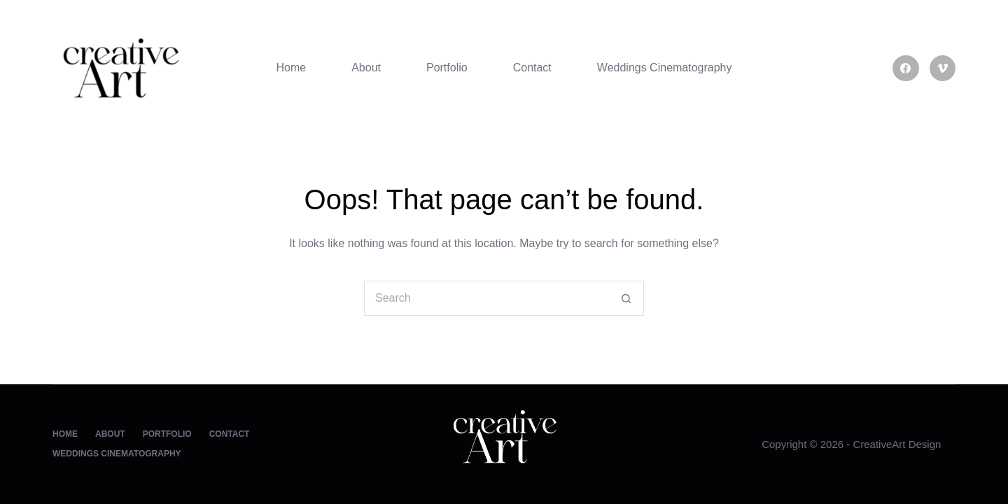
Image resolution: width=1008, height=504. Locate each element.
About (366, 68)
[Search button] (626, 298)
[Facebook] (905, 68)
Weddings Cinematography (664, 68)
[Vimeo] (943, 68)
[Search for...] (486, 298)
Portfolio (447, 68)
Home (291, 68)
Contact (532, 68)
